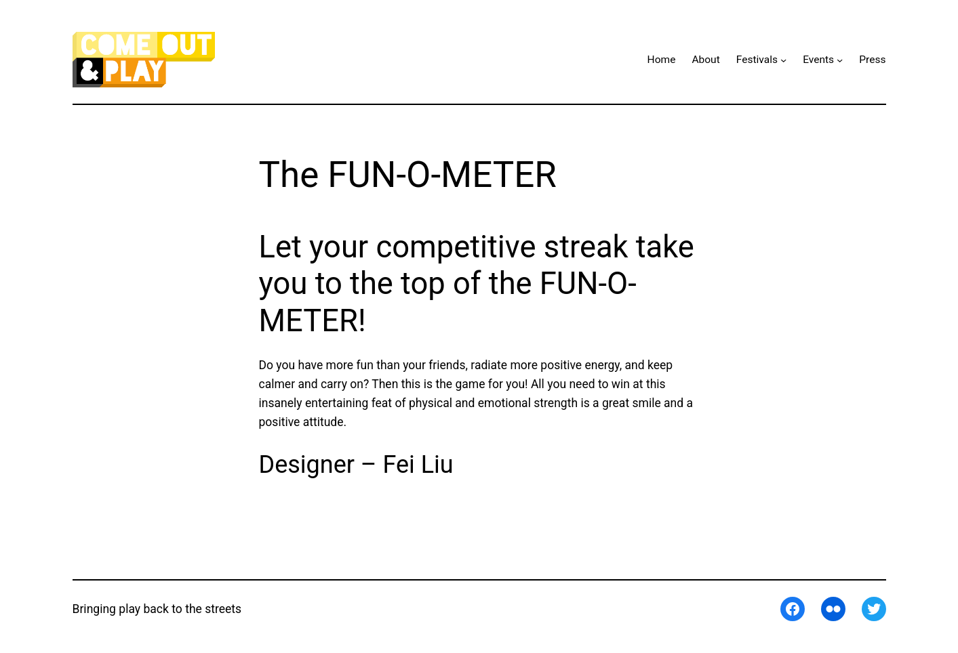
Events (818, 60)
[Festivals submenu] (783, 60)
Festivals (757, 60)
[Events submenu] (840, 60)
